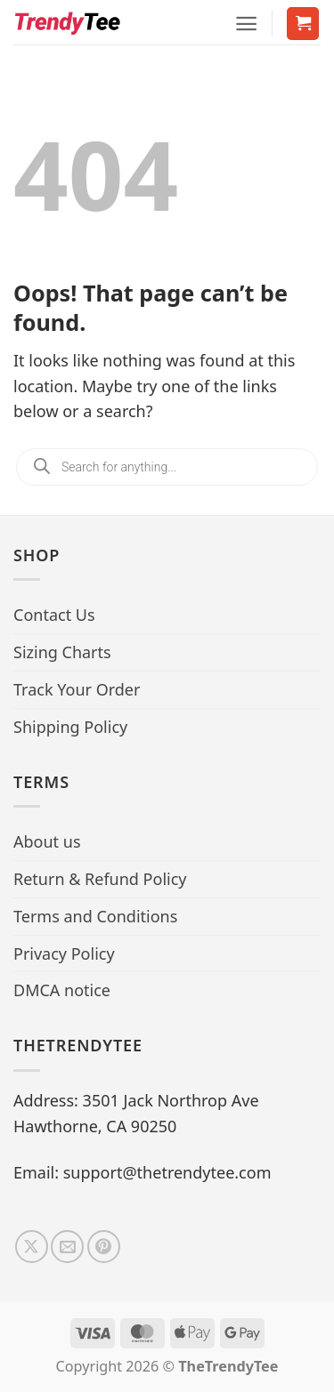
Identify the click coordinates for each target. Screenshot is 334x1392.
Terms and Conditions (95, 916)
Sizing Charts (62, 652)
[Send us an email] (67, 1246)
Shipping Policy (70, 726)
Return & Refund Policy (100, 878)
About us (47, 841)
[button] (246, 23)
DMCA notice (61, 990)
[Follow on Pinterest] (103, 1246)
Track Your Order (76, 689)
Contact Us (54, 614)
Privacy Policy (64, 953)
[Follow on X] (31, 1246)
